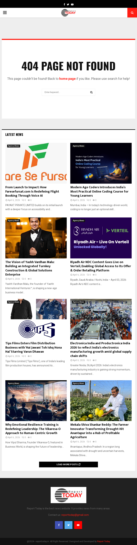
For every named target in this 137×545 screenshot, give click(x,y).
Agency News (13, 146)
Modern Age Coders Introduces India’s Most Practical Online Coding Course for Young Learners (99, 191)
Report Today (103, 541)
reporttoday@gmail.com (75, 514)
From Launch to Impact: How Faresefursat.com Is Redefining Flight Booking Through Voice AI (32, 191)
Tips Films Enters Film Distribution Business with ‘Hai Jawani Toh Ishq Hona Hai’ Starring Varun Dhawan (33, 347)
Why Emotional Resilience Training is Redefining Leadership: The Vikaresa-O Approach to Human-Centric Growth (33, 429)
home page (67, 79)
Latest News (14, 134)
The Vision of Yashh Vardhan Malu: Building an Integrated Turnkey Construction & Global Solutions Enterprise (29, 268)
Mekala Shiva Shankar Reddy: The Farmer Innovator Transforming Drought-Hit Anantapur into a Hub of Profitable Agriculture (99, 431)
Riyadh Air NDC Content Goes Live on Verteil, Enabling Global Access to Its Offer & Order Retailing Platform (100, 266)
